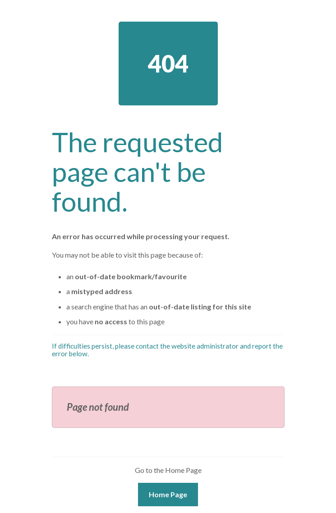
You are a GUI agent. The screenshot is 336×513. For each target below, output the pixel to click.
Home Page (168, 494)
